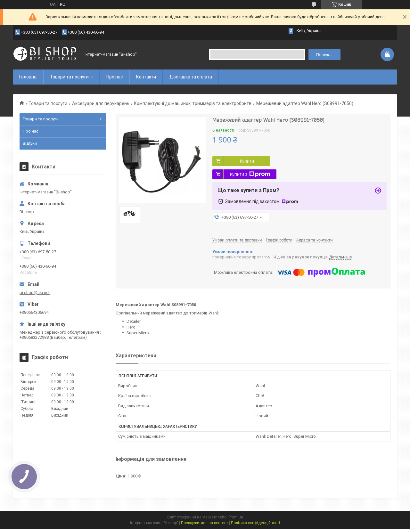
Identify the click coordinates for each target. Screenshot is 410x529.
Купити (247, 161)
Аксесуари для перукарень (100, 103)
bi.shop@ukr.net (35, 292)
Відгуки (30, 143)
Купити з (250, 174)
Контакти (146, 76)
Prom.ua (235, 517)
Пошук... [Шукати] (324, 54)
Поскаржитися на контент (204, 523)
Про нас (114, 76)
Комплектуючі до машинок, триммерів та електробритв (192, 103)
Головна (28, 76)
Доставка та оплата (190, 76)
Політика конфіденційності (255, 523)
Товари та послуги (69, 76)
